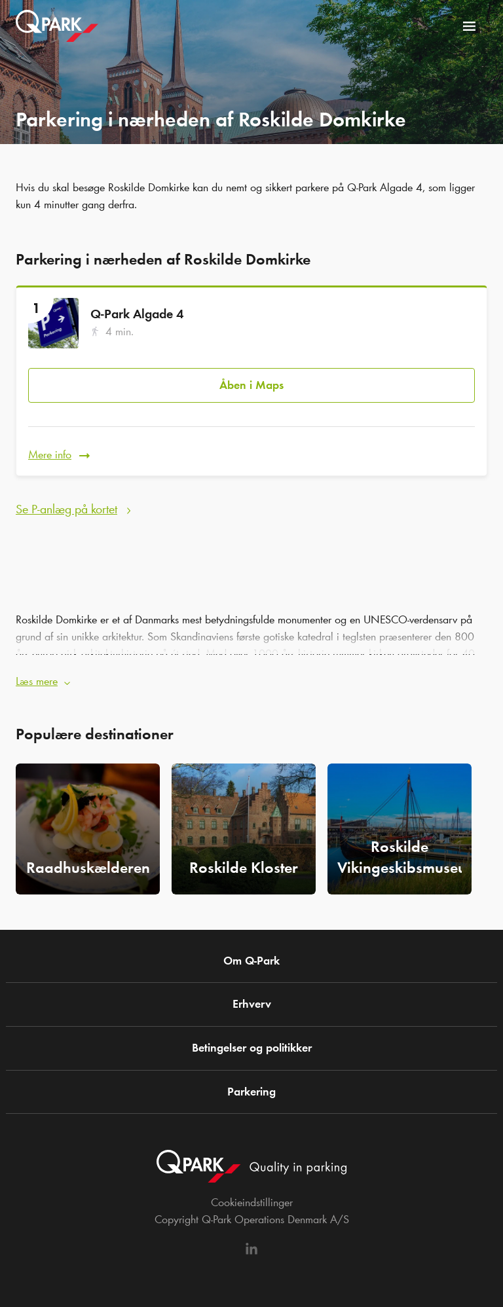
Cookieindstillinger (252, 1202)
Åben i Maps (251, 385)
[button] (251, 677)
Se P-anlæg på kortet (66, 509)
